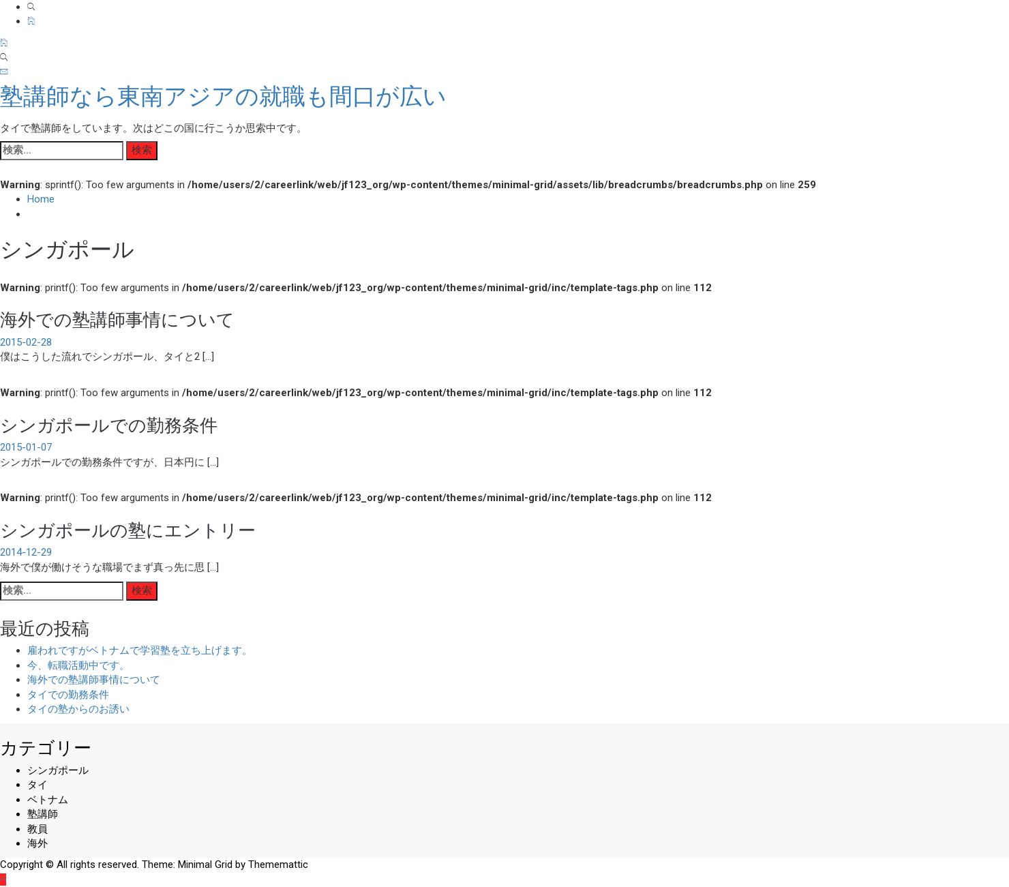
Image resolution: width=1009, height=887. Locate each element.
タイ (37, 785)
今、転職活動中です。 (78, 665)
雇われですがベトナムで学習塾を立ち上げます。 (139, 650)
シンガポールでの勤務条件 (108, 423)
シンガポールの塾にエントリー (128, 528)
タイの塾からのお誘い (78, 709)
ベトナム (47, 800)
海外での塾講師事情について (117, 318)
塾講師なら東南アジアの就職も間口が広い (223, 96)
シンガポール (58, 770)
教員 (37, 829)
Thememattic (278, 864)
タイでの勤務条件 (68, 695)
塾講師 (42, 814)
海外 (37, 843)
